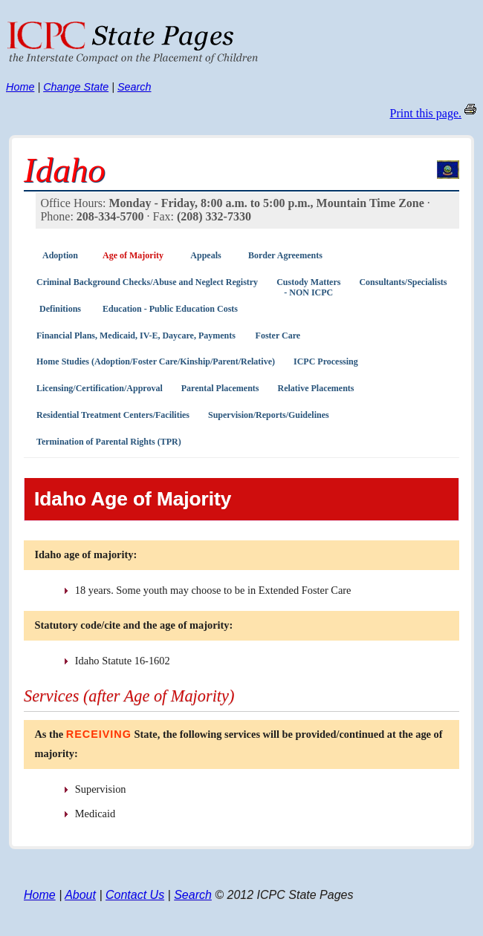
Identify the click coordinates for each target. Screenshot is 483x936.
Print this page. (425, 113)
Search (134, 87)
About (80, 894)
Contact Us (135, 894)
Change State (75, 87)
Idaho (65, 170)
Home (20, 87)
